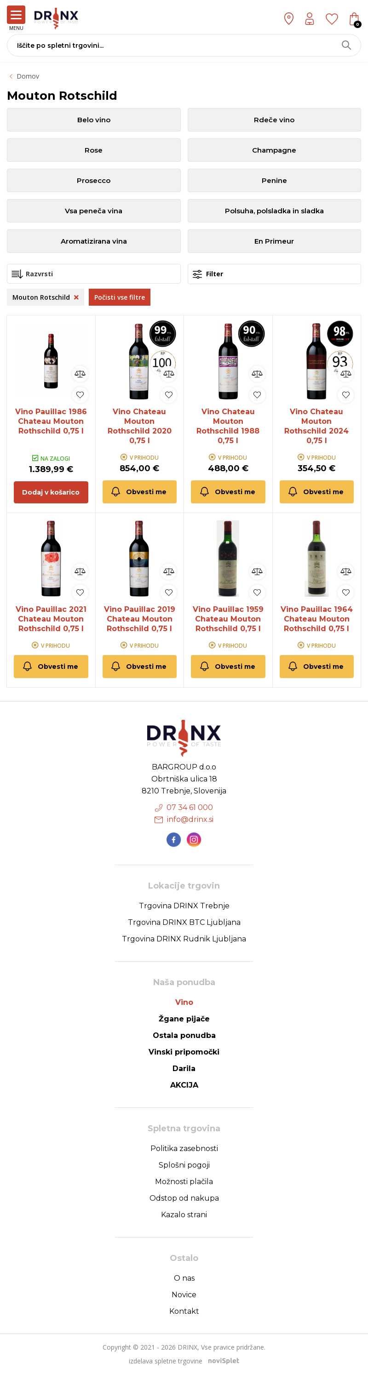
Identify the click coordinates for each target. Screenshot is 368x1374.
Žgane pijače (184, 1019)
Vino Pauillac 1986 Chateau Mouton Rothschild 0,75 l (51, 421)
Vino (184, 1002)
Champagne (274, 150)
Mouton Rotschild (45, 297)
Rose (94, 150)
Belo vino (93, 119)
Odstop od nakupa (184, 1198)
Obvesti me (138, 491)
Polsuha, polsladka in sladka (274, 210)
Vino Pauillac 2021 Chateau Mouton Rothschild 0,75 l (51, 619)
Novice (184, 1294)
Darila (184, 1068)
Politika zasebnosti (184, 1148)
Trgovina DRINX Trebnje (184, 905)
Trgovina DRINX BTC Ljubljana (184, 922)
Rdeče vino (274, 119)
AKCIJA (184, 1085)
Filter (208, 274)
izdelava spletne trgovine (165, 1361)
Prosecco (93, 180)
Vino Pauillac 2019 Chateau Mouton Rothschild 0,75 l (139, 619)
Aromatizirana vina (94, 241)
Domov (28, 76)
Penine (274, 180)
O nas (184, 1278)
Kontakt (184, 1311)
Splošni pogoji (184, 1165)
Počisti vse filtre (119, 297)
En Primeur (274, 241)
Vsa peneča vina (93, 210)
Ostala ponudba (184, 1035)
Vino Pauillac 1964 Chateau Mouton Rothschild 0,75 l (317, 619)
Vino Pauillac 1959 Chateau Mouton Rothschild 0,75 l (228, 619)
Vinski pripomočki (184, 1052)
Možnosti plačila (184, 1181)
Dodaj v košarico (51, 492)
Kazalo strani (184, 1214)
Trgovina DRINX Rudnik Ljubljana (184, 939)
